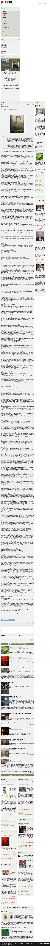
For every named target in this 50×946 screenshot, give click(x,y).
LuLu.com (17, 82)
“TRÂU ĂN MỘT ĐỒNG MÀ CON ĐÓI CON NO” (18, 667)
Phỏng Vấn (20, 852)
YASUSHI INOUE (4, 109)
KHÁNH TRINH (4, 47)
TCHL (40, 212)
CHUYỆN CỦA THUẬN (23, 812)
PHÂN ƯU (40, 228)
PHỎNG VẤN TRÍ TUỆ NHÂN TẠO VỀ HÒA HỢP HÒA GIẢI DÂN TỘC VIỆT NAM (25, 856)
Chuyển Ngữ (24, 907)
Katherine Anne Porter (4, 44)
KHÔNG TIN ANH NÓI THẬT (15, 656)
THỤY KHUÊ (5, 820)
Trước (29, 104)
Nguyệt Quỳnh (22, 894)
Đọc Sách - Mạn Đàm (16, 907)
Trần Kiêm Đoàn (30, 859)
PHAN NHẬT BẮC (12, 698)
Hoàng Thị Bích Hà (12, 670)
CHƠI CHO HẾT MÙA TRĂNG (15, 696)
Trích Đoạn (9, 907)
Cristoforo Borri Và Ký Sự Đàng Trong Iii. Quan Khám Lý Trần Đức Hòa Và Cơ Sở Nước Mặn (8, 819)
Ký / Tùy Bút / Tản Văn (5, 864)
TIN (36, 196)
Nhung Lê (10, 762)
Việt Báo (40, 271)
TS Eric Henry (18, 913)
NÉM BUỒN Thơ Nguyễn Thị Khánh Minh (17, 748)
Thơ (2, 831)
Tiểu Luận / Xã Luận (22, 819)
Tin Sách (3, 907)
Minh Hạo (11, 717)
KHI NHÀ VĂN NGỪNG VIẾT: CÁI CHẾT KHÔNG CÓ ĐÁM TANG (25, 822)
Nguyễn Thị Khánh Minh (13, 685)
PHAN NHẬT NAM (26, 891)
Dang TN (19, 750)
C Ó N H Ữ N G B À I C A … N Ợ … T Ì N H (8, 868)
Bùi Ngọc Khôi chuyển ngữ (13, 109)
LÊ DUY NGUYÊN (12, 648)
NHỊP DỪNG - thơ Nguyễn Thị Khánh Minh (17, 739)
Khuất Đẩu (3, 53)
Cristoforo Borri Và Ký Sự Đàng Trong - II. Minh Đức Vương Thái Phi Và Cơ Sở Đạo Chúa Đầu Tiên (8, 823)
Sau (32, 104)
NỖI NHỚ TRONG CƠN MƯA (38, 147)
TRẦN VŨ (22, 891)
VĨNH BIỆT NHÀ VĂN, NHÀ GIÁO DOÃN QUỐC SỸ (40, 200)
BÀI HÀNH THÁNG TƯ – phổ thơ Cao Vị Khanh (40, 189)
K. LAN (2, 43)
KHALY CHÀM (3, 46)
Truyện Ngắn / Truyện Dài (23, 779)
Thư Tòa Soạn (38, 102)
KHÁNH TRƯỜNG (4, 48)
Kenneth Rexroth (4, 45)
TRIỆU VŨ (11, 871)
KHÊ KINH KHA (4, 50)
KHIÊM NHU (3, 51)
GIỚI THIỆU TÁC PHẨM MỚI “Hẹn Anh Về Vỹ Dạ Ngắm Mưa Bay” (14, 927)
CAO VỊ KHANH (40, 190)
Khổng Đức (3, 52)
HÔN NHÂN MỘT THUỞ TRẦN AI (25, 814)
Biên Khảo (3, 779)
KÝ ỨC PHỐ (11, 682)
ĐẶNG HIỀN (9, 899)
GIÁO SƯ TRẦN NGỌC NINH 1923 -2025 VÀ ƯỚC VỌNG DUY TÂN (7, 782)
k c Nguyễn (3, 41)
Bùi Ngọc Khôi (3, 619)
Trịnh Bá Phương (27, 894)
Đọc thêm (31, 653)
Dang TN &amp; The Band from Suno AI (22, 648)
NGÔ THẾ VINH (13, 784)
